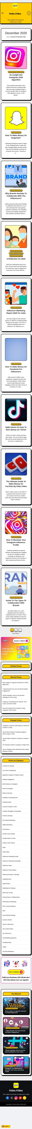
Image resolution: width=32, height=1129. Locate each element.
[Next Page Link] (20, 630)
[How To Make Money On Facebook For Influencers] (16, 349)
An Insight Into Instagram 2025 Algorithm (16, 77)
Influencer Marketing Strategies (16, 253)
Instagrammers (6, 879)
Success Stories (7, 919)
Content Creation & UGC (9, 806)
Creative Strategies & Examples (11, 811)
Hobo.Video (15, 13)
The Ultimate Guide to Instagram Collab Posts (15, 745)
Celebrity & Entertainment (9, 797)
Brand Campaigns (7, 788)
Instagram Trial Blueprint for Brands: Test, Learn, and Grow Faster (14, 1070)
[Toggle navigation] (2, 13)
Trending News (6, 942)
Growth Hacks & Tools (8, 838)
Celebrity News (6, 802)
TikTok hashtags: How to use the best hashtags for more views (15, 1051)
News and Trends (7, 892)
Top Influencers (6, 933)
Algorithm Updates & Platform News (16, 71)
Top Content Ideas (7, 929)
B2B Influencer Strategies (9, 784)
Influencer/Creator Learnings (16, 255)
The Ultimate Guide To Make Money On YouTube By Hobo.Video (16, 483)
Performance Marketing (9, 901)
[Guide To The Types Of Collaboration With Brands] (16, 583)
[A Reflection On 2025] (16, 237)
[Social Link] (7, 1098)
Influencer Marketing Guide (16, 190)
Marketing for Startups (8, 888)
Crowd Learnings (7, 815)
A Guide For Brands (8, 766)
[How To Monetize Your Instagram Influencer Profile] (16, 523)
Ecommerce (5, 829)
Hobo (4, 847)
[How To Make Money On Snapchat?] (16, 118)
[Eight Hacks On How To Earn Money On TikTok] (16, 410)
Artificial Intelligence (8, 779)
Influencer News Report (16, 307)
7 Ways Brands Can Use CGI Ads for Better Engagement (15, 1031)
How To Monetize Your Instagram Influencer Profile (16, 542)
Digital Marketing (7, 824)
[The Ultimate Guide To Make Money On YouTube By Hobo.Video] (16, 464)
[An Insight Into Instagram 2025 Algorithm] (16, 58)
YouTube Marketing (8, 951)
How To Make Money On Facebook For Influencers (16, 369)
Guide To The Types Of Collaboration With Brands (16, 602)
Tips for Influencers (8, 924)
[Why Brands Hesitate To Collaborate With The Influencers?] (16, 176)
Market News (6, 883)
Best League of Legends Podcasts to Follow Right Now (15, 1011)
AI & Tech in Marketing (9, 770)
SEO (3, 910)
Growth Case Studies (8, 833)
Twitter (4, 947)
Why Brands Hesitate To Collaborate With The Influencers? (16, 195)
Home (7, 36)
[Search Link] (29, 13)
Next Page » (16, 633)
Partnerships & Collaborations (11, 897)
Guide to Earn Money (16, 132)
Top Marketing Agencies (9, 938)
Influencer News (7, 865)
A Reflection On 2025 (16, 259)
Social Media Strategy (8, 915)
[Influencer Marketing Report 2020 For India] (16, 293)
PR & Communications (9, 906)
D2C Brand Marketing (8, 820)
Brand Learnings (7, 793)
